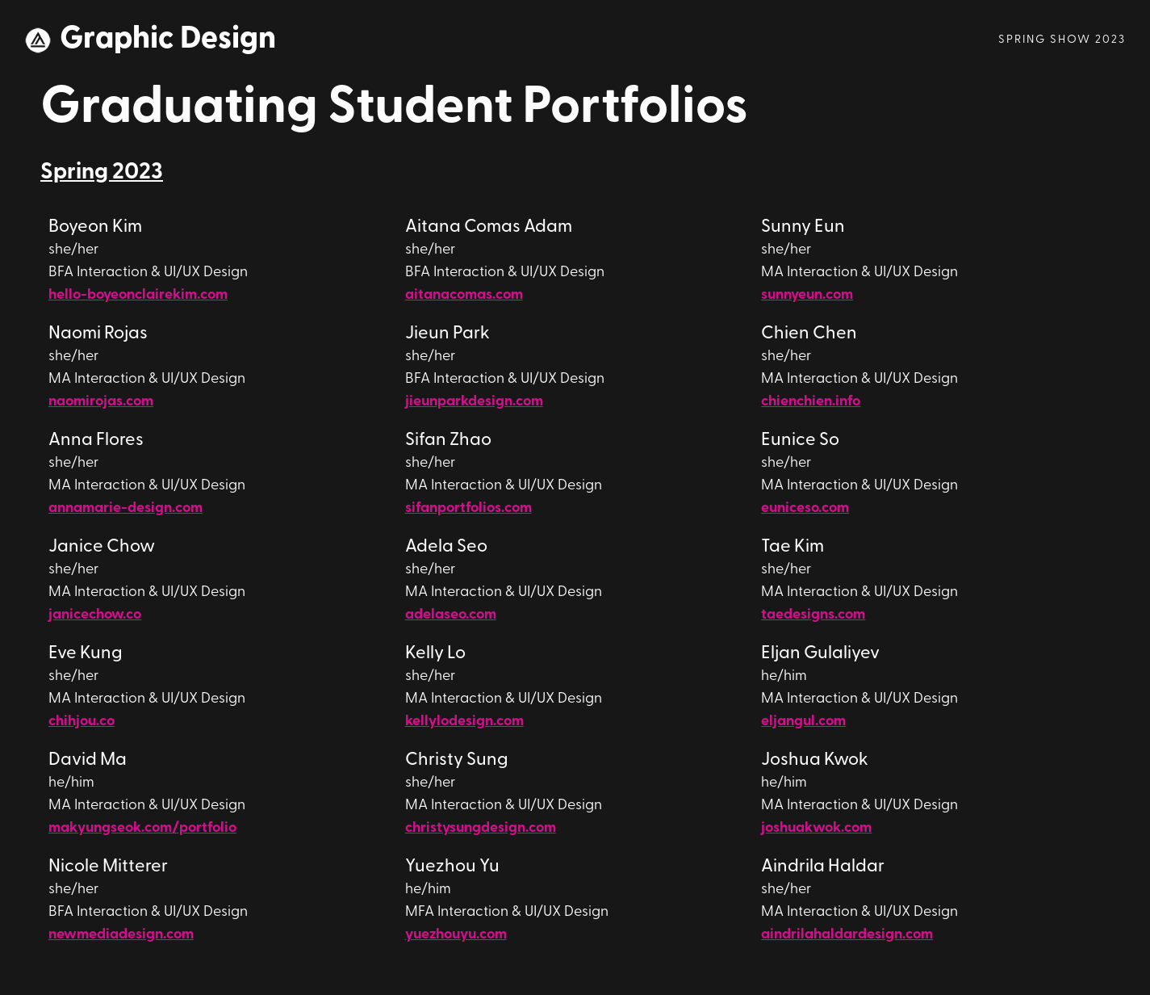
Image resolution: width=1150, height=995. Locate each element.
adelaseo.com (450, 615)
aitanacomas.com (464, 295)
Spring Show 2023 (1062, 40)
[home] (150, 40)
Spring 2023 (101, 173)
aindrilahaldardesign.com (847, 935)
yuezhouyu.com (456, 935)
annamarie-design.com (125, 508)
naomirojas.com (100, 401)
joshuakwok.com (816, 828)
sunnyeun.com (807, 295)
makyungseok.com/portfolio (142, 828)
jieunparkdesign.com (474, 401)
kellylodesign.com (464, 721)
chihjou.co (81, 721)
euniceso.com (805, 508)
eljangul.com (803, 721)
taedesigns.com (813, 615)
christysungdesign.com (480, 828)
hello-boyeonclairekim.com (138, 295)
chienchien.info (810, 401)
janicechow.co (94, 615)
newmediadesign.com (121, 935)
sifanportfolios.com (468, 508)
